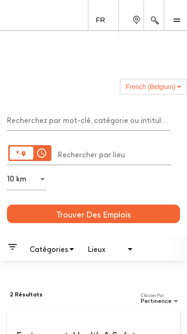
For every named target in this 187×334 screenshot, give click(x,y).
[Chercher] (93, 214)
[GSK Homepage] (24, 19)
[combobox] (89, 119)
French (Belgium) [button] (153, 86)
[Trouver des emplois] (93, 214)
